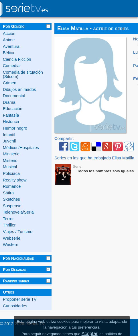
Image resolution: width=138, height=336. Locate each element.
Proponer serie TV (20, 299)
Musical (10, 167)
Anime (9, 40)
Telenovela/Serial (19, 212)
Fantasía (11, 115)
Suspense (12, 206)
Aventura (11, 46)
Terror (8, 218)
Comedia (11, 65)
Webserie (11, 238)
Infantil (9, 134)
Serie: (77, 166)
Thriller (9, 225)
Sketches (11, 199)
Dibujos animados (19, 89)
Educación (12, 108)
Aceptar (90, 333)
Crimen (9, 83)
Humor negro (15, 128)
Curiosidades (15, 306)
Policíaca (11, 173)
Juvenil (9, 141)
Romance (12, 186)
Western (10, 244)
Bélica (8, 52)
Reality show (14, 180)
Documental (14, 95)
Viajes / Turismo (17, 231)
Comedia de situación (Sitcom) (23, 74)
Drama (9, 102)
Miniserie (11, 154)
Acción (9, 33)
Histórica (11, 121)
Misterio (10, 160)
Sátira (8, 193)
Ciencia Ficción (17, 59)
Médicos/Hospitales (21, 147)
